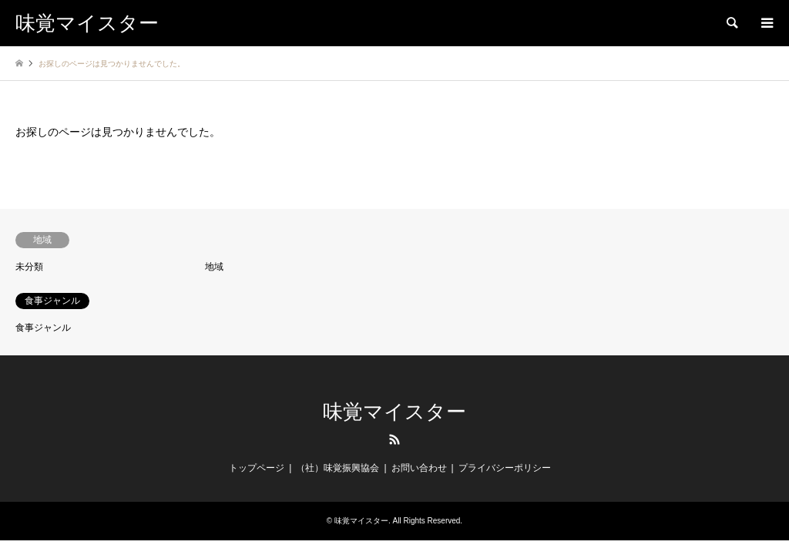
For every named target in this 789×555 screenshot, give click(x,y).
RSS (394, 439)
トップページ (256, 467)
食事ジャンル (43, 327)
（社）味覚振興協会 (337, 467)
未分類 (29, 266)
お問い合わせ (419, 467)
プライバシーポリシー (504, 467)
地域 (214, 266)
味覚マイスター (394, 412)
